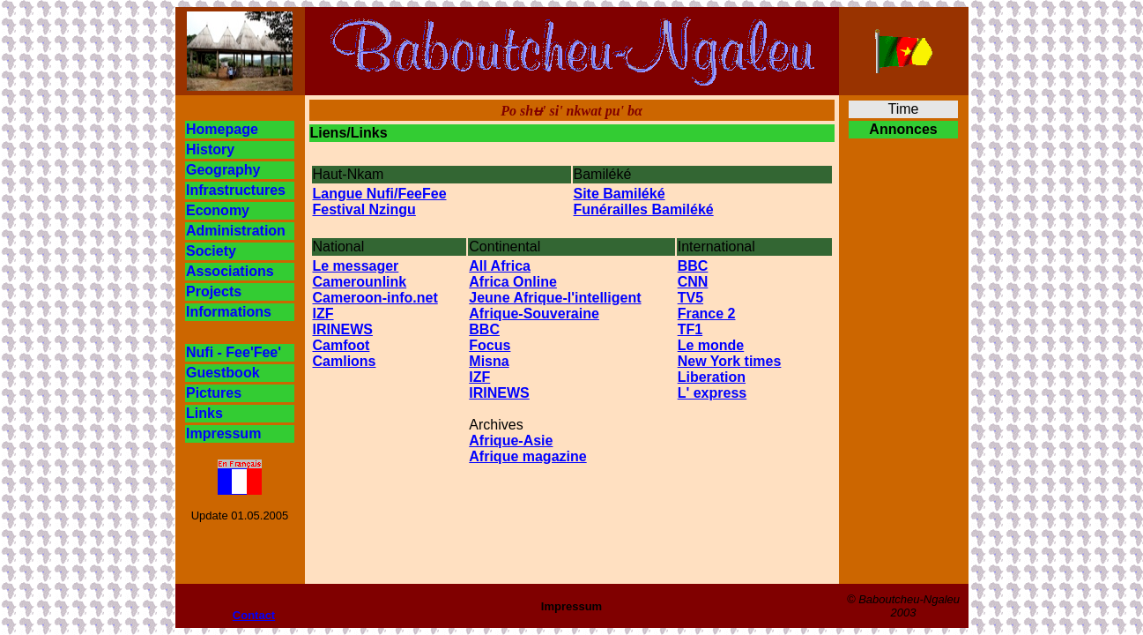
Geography (223, 169)
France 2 (707, 313)
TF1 (690, 329)
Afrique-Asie (511, 440)
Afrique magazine (527, 456)
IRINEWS (343, 329)
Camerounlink (360, 281)
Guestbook (223, 372)
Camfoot (341, 345)
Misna (488, 361)
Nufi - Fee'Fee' (233, 352)
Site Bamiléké (619, 193)
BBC (484, 329)
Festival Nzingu (364, 209)
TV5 (690, 297)
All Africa (500, 265)
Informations (228, 311)
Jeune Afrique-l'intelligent (555, 297)
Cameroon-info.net (375, 297)
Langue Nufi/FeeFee (380, 193)
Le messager (356, 265)
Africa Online (513, 281)
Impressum (223, 433)
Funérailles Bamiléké (644, 209)
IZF (323, 313)
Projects (213, 291)
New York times (730, 361)
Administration (236, 230)
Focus (489, 345)
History (210, 149)
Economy (217, 210)
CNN (693, 281)
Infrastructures (236, 190)
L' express (712, 392)
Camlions (344, 361)
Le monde (711, 345)
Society (211, 250)
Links (204, 413)
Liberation (712, 377)
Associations (230, 271)
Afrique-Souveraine (534, 313)
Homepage (222, 129)
